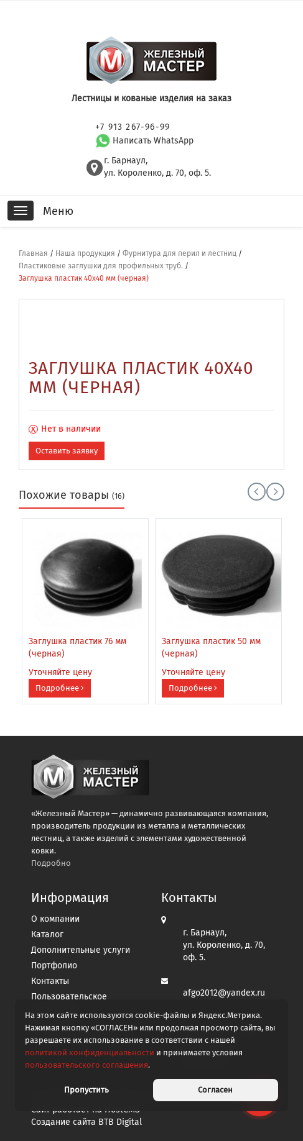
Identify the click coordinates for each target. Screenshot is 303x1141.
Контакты (50, 981)
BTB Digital (120, 1122)
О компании (55, 919)
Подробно (51, 863)
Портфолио (54, 965)
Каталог (47, 934)
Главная (33, 253)
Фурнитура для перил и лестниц (179, 253)
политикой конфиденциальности (89, 1052)
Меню (58, 211)
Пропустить (86, 1089)
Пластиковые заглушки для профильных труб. (101, 265)
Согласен (215, 1089)
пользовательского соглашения (86, 1065)
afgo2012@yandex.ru (224, 993)
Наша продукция (85, 253)
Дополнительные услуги (80, 950)
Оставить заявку (66, 450)
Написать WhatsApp (144, 140)
